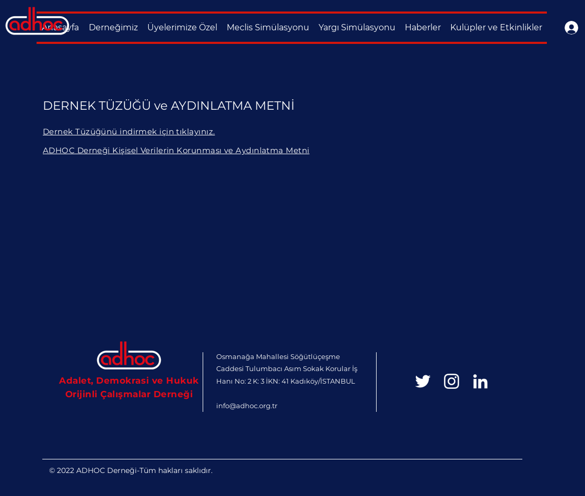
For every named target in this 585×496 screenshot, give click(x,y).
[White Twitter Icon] (423, 381)
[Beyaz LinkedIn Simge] (480, 381)
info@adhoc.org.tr (246, 405)
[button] (113, 27)
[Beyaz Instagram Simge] (451, 381)
